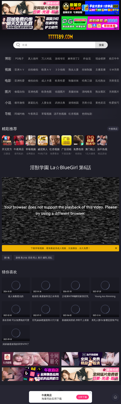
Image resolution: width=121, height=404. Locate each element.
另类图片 (114, 91)
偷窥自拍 (19, 91)
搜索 (101, 45)
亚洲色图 (33, 91)
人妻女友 (46, 102)
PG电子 (19, 58)
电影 (8, 80)
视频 (8, 69)
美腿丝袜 (74, 91)
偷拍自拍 (33, 80)
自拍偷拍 (33, 69)
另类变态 (114, 80)
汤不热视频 (60, 113)
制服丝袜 (74, 80)
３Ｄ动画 (60, 69)
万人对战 (46, 58)
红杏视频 (74, 113)
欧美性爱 (60, 80)
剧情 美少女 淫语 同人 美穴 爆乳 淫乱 (34, 257)
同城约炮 (19, 113)
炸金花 (87, 58)
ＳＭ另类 (114, 69)
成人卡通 (46, 80)
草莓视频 (46, 113)
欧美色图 (46, 91)
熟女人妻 (74, 69)
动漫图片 (60, 91)
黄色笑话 (100, 102)
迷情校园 (74, 102)
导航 (8, 113)
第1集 (7, 257)
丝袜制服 (87, 69)
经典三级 (87, 80)
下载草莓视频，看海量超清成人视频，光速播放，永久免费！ (74, 248)
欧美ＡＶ (46, 69)
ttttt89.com (60, 37)
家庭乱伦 (33, 102)
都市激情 (19, 102)
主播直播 (100, 69)
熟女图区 (100, 91)
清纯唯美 (87, 91)
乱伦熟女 (100, 80)
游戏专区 (60, 58)
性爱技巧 (114, 102)
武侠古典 (60, 102)
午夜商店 (33, 113)
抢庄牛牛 (114, 58)
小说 (8, 102)
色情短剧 (87, 113)
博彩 (8, 58)
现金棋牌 (100, 58)
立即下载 (82, 396)
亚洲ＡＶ (19, 69)
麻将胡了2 (73, 58)
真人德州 (33, 58)
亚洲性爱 (19, 80)
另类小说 (87, 102)
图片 (8, 91)
